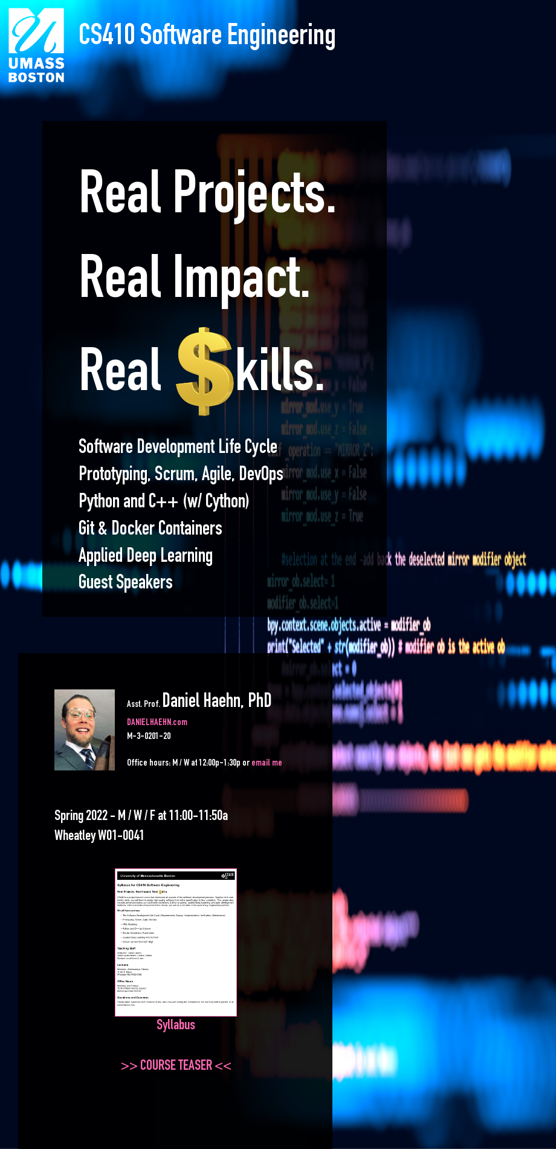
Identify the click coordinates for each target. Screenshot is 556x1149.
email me (266, 764)
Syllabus (176, 1026)
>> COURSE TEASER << (176, 1066)
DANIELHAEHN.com (157, 723)
